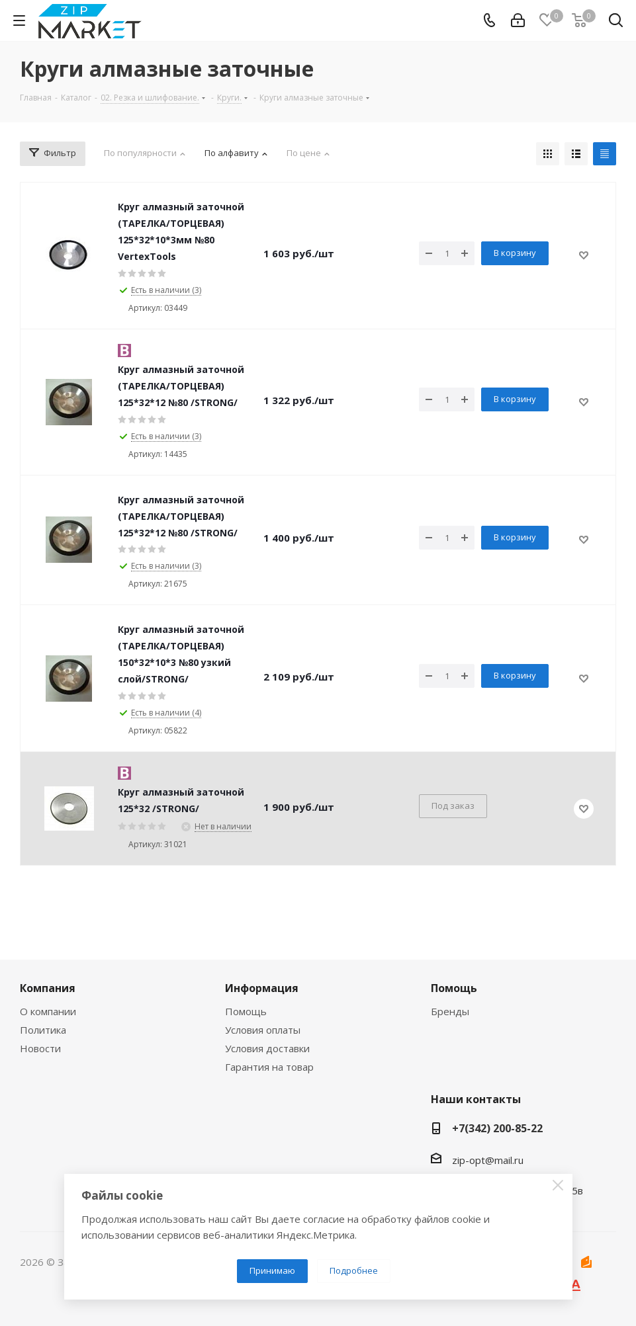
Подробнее (354, 1270)
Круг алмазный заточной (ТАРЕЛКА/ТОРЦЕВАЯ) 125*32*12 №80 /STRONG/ (181, 386)
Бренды (450, 1011)
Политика (43, 1029)
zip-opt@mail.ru (487, 1160)
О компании (48, 1011)
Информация (261, 988)
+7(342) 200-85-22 (497, 1128)
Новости (40, 1048)
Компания (47, 988)
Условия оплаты (262, 1029)
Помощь (246, 1011)
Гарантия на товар (269, 1066)
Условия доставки (267, 1048)
